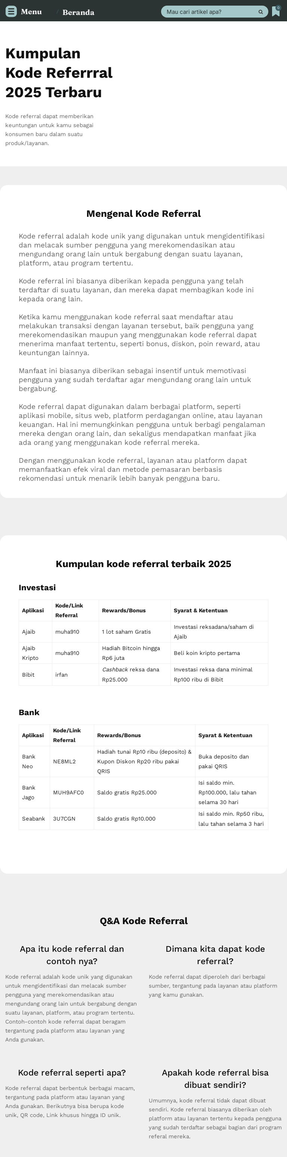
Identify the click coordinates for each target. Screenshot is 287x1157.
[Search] (260, 12)
